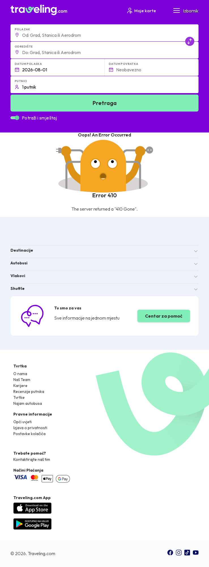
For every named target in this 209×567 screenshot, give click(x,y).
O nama (20, 373)
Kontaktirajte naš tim (31, 459)
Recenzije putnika (28, 391)
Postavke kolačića (29, 433)
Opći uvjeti (22, 421)
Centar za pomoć (163, 316)
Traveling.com (41, 553)
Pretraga (105, 102)
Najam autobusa (27, 403)
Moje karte (141, 10)
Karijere (20, 385)
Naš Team (21, 379)
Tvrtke (19, 397)
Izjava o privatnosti (30, 427)
